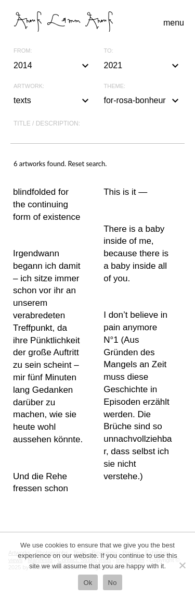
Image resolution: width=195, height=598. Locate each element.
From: (23, 50)
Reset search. (87, 163)
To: (108, 50)
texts (53, 100)
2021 (143, 65)
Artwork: (29, 86)
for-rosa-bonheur (143, 100)
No (112, 583)
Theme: (115, 86)
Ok (87, 583)
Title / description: (47, 123)
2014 (53, 65)
